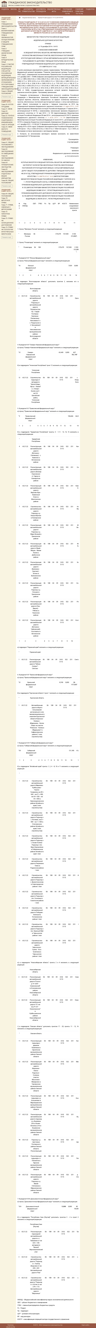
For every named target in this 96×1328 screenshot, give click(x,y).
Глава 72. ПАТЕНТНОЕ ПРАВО (5, 214)
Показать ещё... (7, 96)
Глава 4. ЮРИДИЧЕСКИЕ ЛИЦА (7, 60)
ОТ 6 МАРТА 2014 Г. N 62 (44, 176)
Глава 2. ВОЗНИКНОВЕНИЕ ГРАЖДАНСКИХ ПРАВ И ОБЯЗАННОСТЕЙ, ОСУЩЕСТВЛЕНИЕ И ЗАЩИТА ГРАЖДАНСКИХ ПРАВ (7, 37)
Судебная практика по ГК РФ (79, 11)
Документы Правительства (28, 10)
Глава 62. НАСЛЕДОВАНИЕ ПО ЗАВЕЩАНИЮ (7, 151)
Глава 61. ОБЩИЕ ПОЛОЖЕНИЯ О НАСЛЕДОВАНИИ (7, 145)
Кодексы (5, 9)
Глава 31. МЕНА (6, 109)
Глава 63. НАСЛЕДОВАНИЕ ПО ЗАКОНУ (7, 158)
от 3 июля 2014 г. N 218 (55, 117)
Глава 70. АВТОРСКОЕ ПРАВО (5, 200)
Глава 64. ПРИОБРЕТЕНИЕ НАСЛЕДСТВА (7, 165)
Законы (13, 9)
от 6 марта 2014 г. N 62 (70, 106)
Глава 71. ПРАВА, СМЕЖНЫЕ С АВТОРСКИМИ (7, 207)
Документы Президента (41, 10)
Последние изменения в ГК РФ (67, 11)
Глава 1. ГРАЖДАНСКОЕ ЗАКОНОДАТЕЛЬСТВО (9, 24)
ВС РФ (19, 10)
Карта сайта (85, 1325)
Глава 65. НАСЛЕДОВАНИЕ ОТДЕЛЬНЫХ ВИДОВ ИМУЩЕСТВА (7, 173)
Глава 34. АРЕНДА (7, 124)
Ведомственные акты (54, 10)
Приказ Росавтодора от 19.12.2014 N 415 (50, 17)
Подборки (90, 9)
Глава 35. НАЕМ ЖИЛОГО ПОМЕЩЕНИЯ (6, 129)
